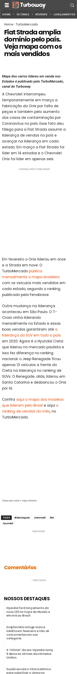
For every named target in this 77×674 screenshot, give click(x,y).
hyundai (8, 523)
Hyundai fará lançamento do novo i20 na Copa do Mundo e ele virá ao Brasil (28, 611)
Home (8, 24)
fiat (52, 517)
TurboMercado (27, 24)
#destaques (22, 517)
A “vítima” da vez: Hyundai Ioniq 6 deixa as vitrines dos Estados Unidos (29, 653)
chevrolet (40, 517)
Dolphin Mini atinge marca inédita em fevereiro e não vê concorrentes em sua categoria (27, 632)
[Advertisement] (38, 211)
